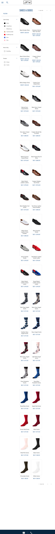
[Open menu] (2, 2)
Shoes (7, 62)
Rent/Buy (8, 51)
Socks (7, 65)
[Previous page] (47, 10)
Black (7, 23)
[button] (10, 19)
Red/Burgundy (9, 34)
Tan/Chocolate (9, 31)
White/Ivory (9, 29)
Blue (7, 37)
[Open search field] (7, 2)
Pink (7, 40)
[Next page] (50, 10)
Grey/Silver (9, 26)
